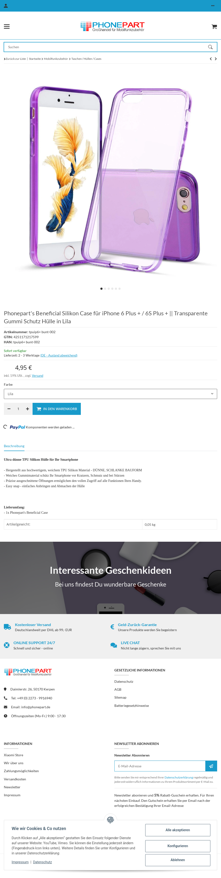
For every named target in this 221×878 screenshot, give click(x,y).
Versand (37, 376)
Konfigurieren (177, 846)
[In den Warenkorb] (57, 409)
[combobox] (110, 394)
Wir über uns (13, 763)
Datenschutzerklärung (179, 777)
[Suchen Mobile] (106, 47)
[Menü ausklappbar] (7, 26)
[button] (213, 5)
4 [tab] (112, 289)
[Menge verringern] (9, 409)
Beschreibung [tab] (14, 446)
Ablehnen (177, 860)
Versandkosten (15, 779)
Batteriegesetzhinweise (131, 705)
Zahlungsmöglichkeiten (21, 771)
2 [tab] (105, 289)
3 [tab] (109, 289)
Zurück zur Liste (16, 59)
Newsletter (12, 787)
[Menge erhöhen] (27, 409)
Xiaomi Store (13, 755)
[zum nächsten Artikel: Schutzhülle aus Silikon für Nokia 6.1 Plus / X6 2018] (210, 59)
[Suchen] (212, 47)
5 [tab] (116, 289)
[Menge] (18, 409)
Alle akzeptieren (177, 830)
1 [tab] (101, 289)
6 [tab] (119, 289)
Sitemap (120, 697)
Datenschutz (42, 862)
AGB (117, 689)
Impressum (20, 862)
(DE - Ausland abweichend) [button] (58, 355)
